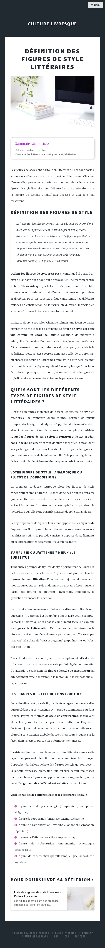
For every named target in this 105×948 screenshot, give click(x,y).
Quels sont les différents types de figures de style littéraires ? (47, 154)
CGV (56, 936)
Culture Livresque (52, 24)
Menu (97, 5)
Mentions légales (36, 936)
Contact (80, 936)
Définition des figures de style (31, 150)
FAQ (67, 936)
